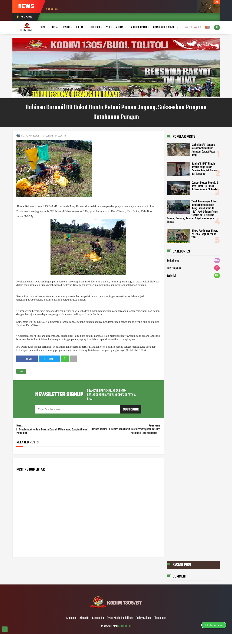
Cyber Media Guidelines (120, 618)
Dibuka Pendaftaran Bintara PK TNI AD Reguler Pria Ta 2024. (204, 234)
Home (42, 27)
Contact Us (98, 618)
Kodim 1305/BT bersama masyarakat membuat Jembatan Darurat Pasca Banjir (203, 150)
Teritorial (171, 275)
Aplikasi (120, 27)
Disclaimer (160, 618)
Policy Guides (143, 618)
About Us (84, 618)
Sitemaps (71, 618)
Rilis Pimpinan (174, 268)
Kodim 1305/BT (124, 626)
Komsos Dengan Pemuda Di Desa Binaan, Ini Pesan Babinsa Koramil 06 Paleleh (204, 186)
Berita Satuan (173, 260)
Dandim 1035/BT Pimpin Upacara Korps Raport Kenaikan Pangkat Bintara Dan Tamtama (204, 168)
